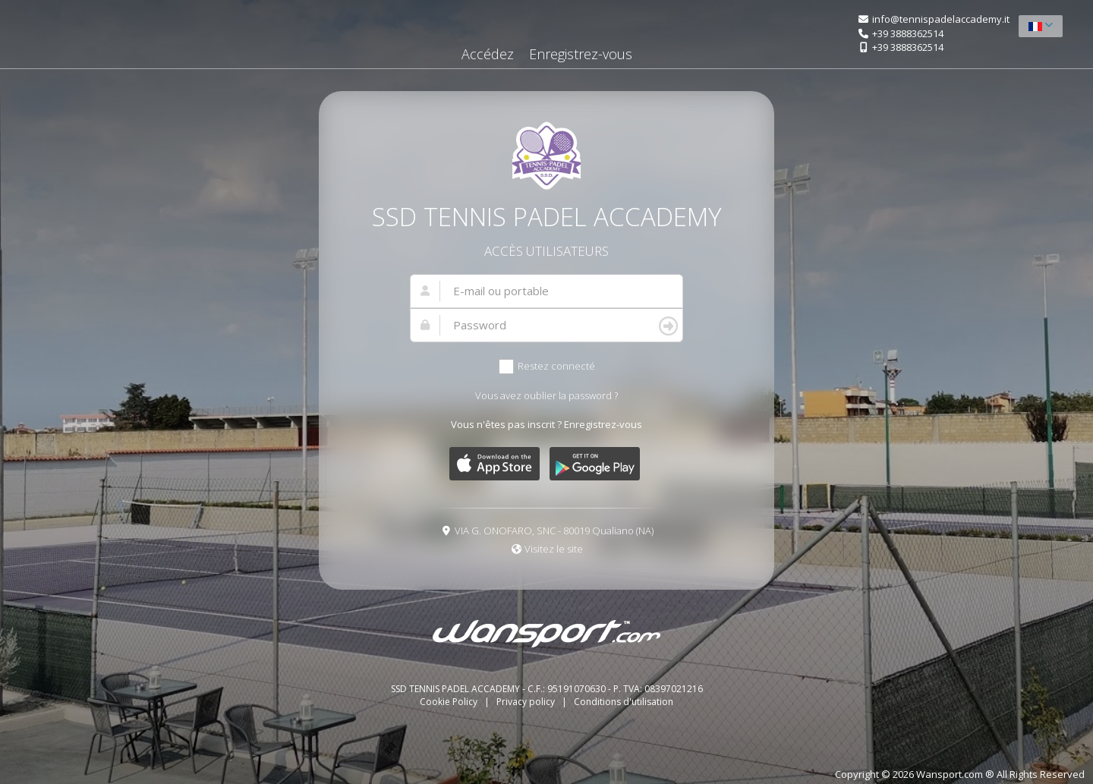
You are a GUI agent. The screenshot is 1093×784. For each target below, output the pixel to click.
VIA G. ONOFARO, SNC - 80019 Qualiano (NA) (554, 530)
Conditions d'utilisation (623, 701)
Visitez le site (553, 549)
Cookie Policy (450, 701)
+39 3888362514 (907, 33)
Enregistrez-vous (580, 54)
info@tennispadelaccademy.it (941, 19)
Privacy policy (526, 701)
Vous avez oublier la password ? (546, 395)
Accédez (487, 54)
